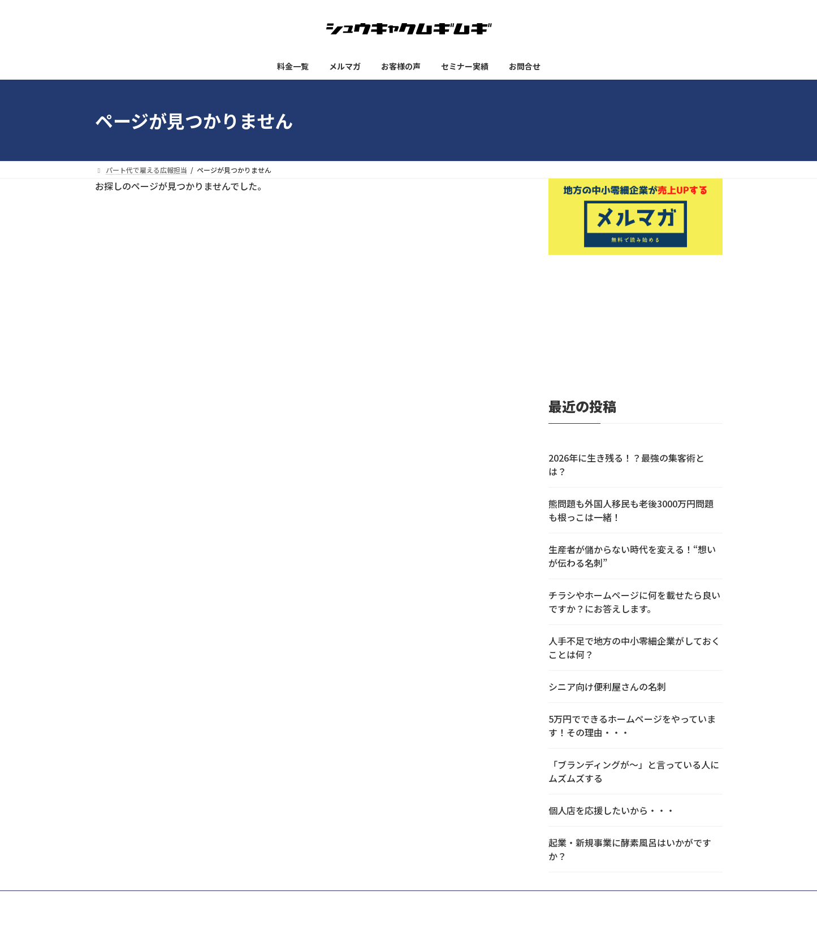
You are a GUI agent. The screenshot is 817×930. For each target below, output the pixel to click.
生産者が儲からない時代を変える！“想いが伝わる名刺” (632, 556)
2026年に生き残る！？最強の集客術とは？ (626, 464)
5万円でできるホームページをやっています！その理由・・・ (632, 725)
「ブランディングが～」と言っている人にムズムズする (633, 771)
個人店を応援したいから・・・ (611, 810)
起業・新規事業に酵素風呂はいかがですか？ (629, 849)
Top (790, 903)
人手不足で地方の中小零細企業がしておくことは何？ (634, 647)
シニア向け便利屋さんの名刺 (607, 686)
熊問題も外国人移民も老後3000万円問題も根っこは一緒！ (631, 510)
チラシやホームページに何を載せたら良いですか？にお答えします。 (634, 601)
